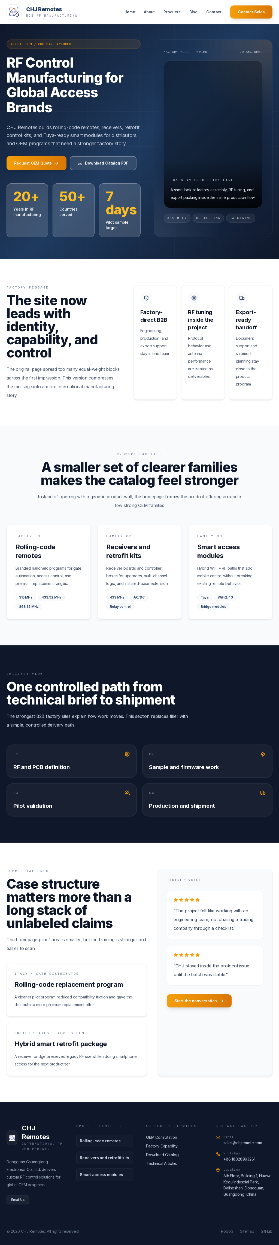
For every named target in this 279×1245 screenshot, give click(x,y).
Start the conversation (199, 1000)
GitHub (266, 1231)
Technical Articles (161, 1163)
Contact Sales (251, 12)
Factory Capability (162, 1146)
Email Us (18, 1200)
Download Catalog (162, 1154)
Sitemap (247, 1231)
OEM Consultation (161, 1137)
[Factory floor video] (213, 134)
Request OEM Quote (36, 163)
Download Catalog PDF (103, 163)
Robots (227, 1231)
